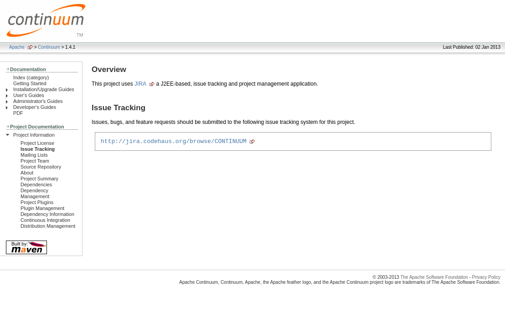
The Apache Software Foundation (434, 277)
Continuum (49, 47)
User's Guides (28, 95)
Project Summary (39, 178)
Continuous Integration (45, 220)
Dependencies (36, 184)
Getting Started (29, 83)
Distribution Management (48, 226)
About (27, 172)
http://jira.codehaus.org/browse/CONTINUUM (174, 142)
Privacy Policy (486, 277)
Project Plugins (37, 202)
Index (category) (31, 77)
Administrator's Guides (38, 101)
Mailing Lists (34, 155)
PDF (18, 113)
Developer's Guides (34, 107)
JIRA (140, 84)
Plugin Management (42, 208)
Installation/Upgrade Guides (43, 89)
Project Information (34, 135)
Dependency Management (35, 193)
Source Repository (41, 166)
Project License (37, 143)
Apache (17, 47)
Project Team (35, 161)
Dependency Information (47, 214)
